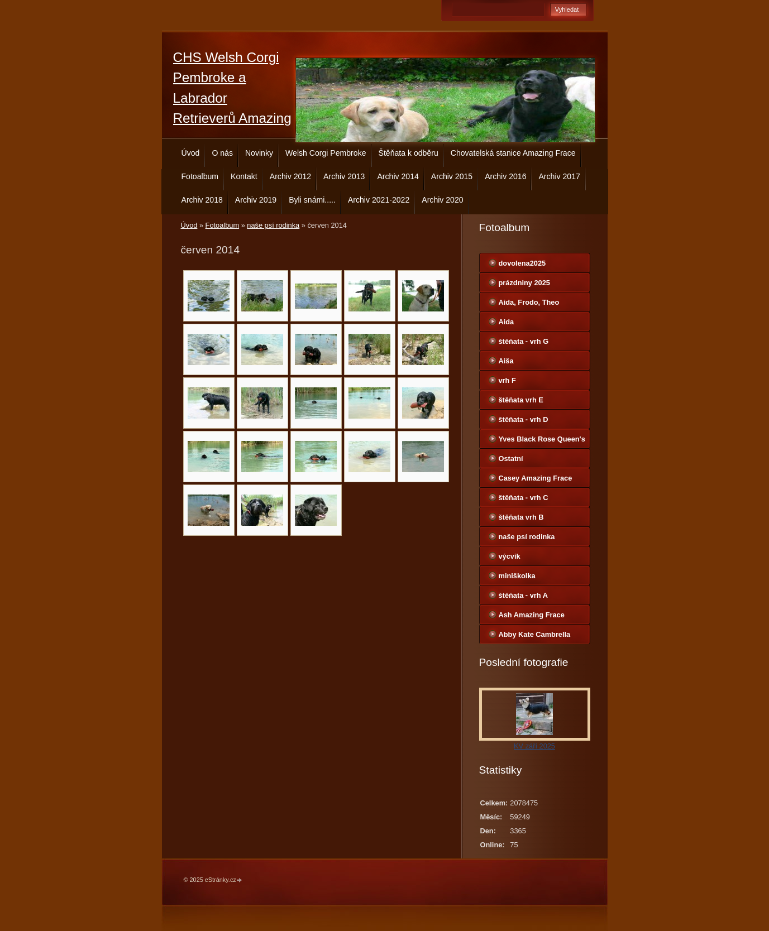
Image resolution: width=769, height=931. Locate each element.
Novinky (259, 152)
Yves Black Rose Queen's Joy (542, 441)
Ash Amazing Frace (532, 615)
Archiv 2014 (397, 176)
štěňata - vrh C (523, 497)
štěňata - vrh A (523, 595)
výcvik (509, 556)
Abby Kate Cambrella (535, 634)
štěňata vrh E (521, 400)
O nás (222, 152)
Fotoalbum (200, 176)
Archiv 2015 (451, 176)
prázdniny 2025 (524, 283)
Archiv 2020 (442, 199)
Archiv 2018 (202, 199)
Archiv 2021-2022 (378, 199)
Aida (506, 322)
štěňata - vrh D (523, 419)
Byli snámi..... (312, 199)
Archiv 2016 (505, 176)
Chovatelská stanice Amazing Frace (513, 152)
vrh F (507, 380)
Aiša (506, 361)
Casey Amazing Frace (535, 478)
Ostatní (511, 458)
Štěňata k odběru (408, 152)
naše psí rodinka (273, 225)
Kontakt (244, 176)
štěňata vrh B (521, 517)
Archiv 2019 (255, 199)
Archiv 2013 (344, 176)
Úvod (190, 152)
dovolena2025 (522, 263)
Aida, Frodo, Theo (529, 302)
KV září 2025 (534, 746)
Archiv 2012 (290, 176)
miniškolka (517, 576)
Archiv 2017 (559, 176)
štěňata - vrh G (524, 341)
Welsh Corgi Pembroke (325, 152)
